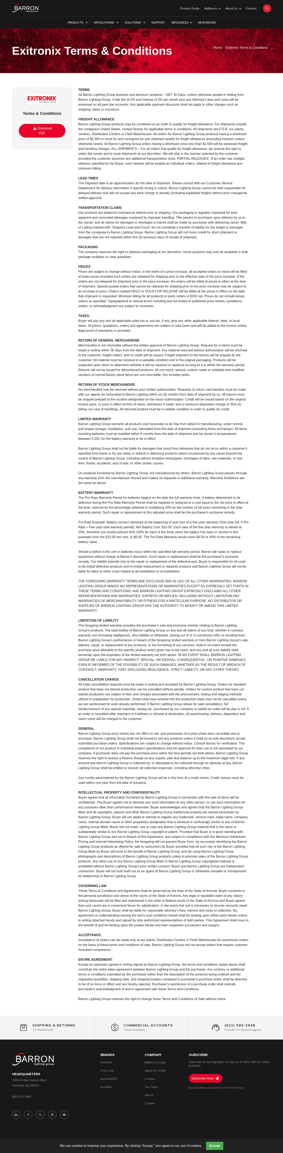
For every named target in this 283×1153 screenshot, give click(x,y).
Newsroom (206, 22)
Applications (106, 22)
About (149, 1095)
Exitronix (106, 1062)
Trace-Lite (107, 1070)
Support (158, 22)
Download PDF (42, 130)
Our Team (151, 1087)
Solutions (135, 22)
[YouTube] (64, 1115)
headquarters (26, 1074)
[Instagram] (52, 1115)
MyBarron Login (155, 1062)
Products (78, 22)
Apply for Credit (155, 1070)
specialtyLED (108, 1079)
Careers (150, 1103)
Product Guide (190, 8)
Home (217, 47)
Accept (214, 1145)
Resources (182, 22)
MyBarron (212, 9)
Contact (251, 8)
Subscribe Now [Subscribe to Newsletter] (205, 1078)
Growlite (106, 1087)
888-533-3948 (21, 1096)
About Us (233, 9)
